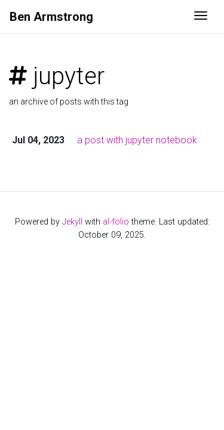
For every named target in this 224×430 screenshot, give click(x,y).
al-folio (116, 222)
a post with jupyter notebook (137, 140)
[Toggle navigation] (200, 16)
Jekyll (72, 222)
